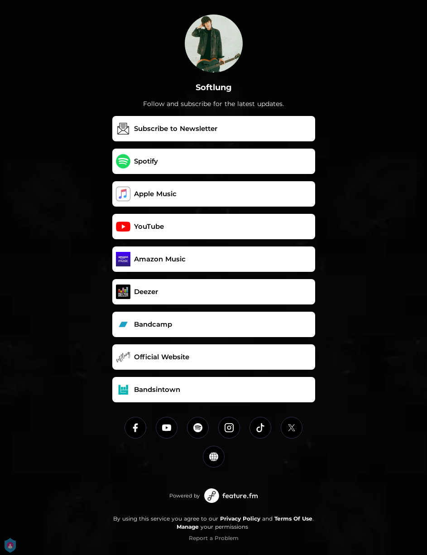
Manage (188, 526)
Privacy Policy (240, 518)
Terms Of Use (293, 518)
